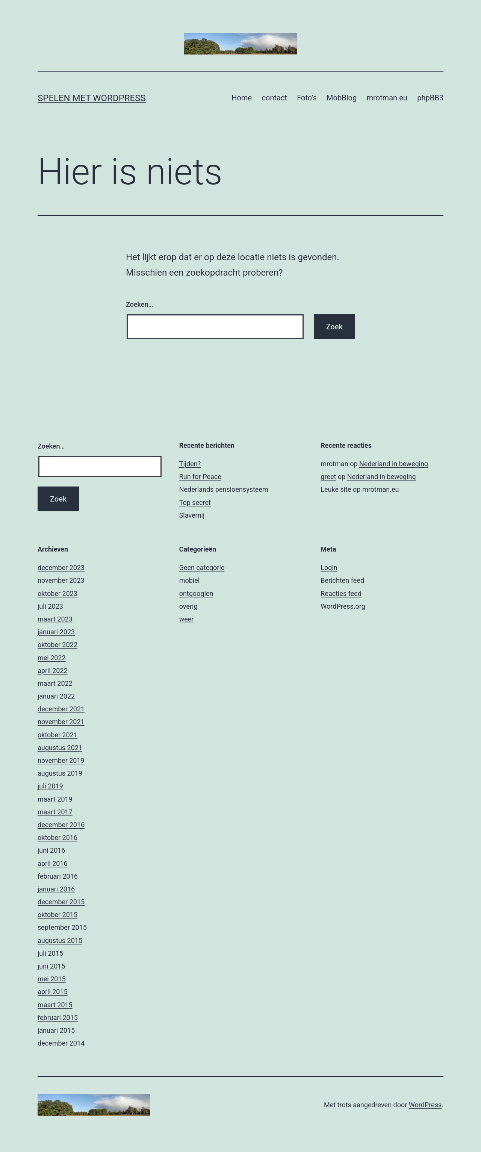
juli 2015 (50, 953)
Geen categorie (202, 567)
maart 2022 (55, 683)
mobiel (189, 580)
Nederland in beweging (393, 464)
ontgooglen (196, 593)
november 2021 (61, 722)
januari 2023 (56, 632)
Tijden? (190, 464)
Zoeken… (139, 304)
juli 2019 (50, 786)
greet (328, 477)
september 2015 (62, 927)
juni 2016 (51, 850)
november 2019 (61, 760)
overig (188, 606)
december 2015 (61, 902)
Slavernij (192, 515)
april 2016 (53, 863)
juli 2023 (50, 606)
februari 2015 (58, 1018)
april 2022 (53, 671)
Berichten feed (342, 580)
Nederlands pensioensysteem (223, 489)
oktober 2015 (57, 915)
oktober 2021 (57, 735)
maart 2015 (55, 1005)
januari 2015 (56, 1030)
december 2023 (61, 567)
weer (186, 619)
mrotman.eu (387, 97)
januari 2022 (56, 696)
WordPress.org (343, 606)
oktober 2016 (57, 837)
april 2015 (53, 992)
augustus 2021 (60, 748)
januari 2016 (56, 889)
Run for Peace (200, 477)
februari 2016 (58, 876)
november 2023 (61, 580)
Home (241, 97)
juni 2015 (51, 966)
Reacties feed (341, 593)
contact (274, 97)
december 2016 (61, 825)
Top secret (195, 502)
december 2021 (61, 709)
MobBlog (342, 97)
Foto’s (306, 97)
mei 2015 (52, 979)
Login (329, 567)
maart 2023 (55, 619)
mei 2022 (52, 658)
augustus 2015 (60, 940)
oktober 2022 (57, 645)
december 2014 (61, 1043)
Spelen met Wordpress (92, 98)
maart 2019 (55, 799)
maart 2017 (55, 812)
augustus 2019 (60, 773)
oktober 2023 (57, 593)
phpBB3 (430, 97)
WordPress (425, 1105)
